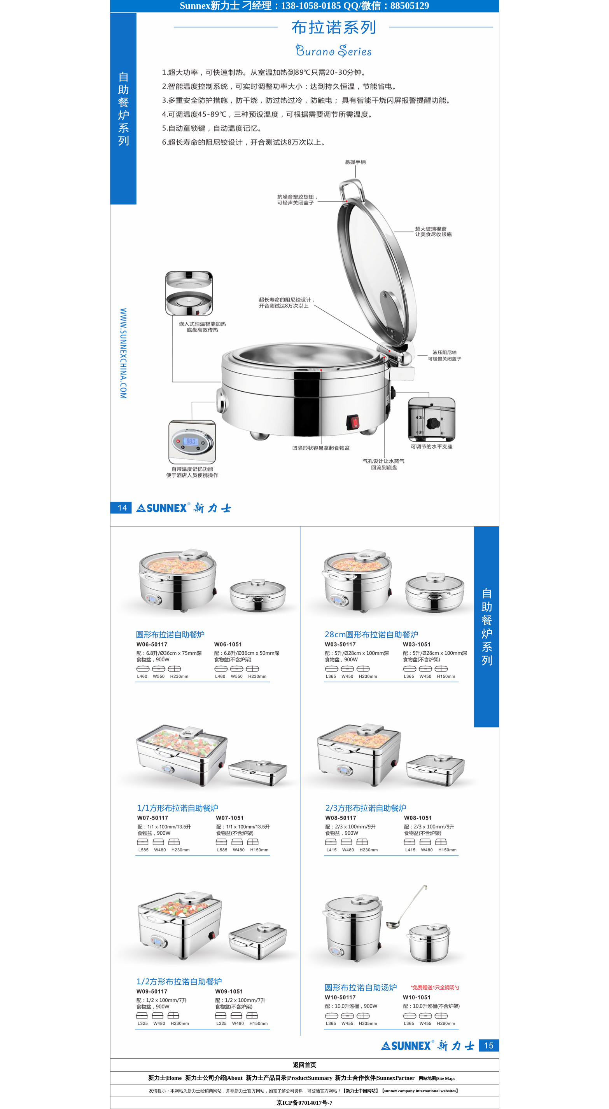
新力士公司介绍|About (214, 1078)
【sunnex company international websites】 (420, 1090)
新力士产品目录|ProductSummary (289, 1078)
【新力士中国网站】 (360, 1090)
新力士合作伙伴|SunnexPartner (375, 1078)
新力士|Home (165, 1078)
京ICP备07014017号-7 (304, 1103)
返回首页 (304, 1065)
